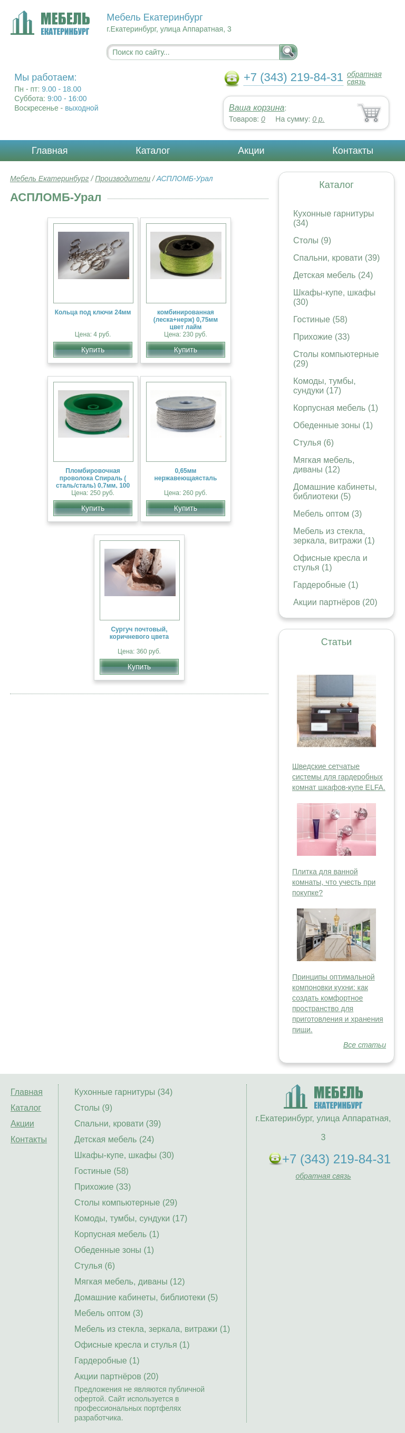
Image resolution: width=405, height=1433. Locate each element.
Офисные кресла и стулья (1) (330, 563)
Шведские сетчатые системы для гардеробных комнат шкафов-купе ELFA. (338, 777)
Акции (251, 150)
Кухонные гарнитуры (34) (123, 1092)
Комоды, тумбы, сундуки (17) (324, 386)
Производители (122, 178)
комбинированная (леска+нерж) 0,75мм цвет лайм (185, 320)
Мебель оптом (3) (327, 513)
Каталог (153, 150)
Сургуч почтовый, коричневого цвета (139, 633)
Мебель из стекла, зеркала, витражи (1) (334, 536)
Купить (92, 349)
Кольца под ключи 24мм (93, 312)
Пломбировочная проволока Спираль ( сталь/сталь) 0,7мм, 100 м (93, 482)
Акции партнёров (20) (335, 602)
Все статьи (364, 1045)
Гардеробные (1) (326, 584)
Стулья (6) (313, 442)
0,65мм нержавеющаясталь (186, 474)
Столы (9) (312, 240)
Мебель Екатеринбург (49, 178)
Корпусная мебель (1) (335, 407)
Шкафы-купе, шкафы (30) (124, 1155)
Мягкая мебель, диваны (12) (323, 465)
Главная (50, 150)
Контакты (352, 150)
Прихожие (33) (321, 336)
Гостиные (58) (320, 319)
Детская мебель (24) (333, 275)
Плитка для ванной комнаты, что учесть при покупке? (333, 882)
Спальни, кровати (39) (336, 257)
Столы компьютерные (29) (125, 1202)
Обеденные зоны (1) (333, 425)
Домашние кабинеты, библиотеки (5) (335, 491)
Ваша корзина (256, 107)
